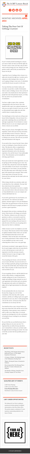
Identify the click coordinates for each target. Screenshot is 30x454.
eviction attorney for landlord (17, 405)
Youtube (17, 10)
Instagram (20, 10)
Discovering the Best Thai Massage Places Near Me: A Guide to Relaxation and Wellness (14, 366)
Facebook (10, 10)
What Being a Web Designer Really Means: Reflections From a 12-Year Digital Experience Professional (15, 353)
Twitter (13, 10)
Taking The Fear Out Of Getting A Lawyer (12, 27)
